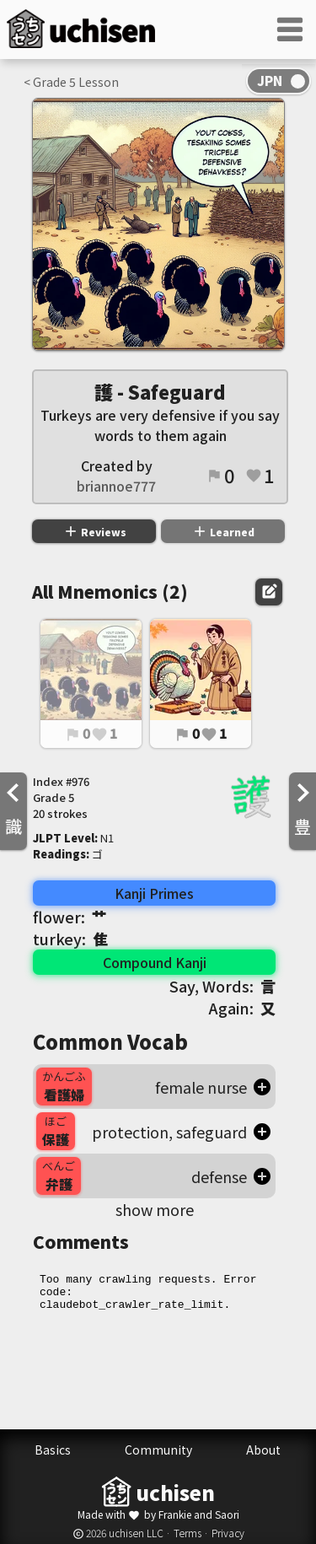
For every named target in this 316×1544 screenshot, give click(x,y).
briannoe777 (116, 486)
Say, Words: (222, 986)
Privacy (228, 1532)
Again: (242, 1008)
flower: (70, 917)
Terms (187, 1532)
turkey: (70, 939)
